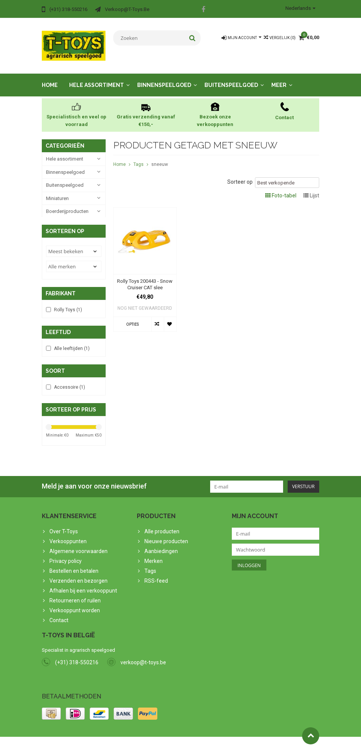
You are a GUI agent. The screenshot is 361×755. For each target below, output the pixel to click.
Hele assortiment (96, 79)
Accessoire (69, 383)
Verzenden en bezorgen (78, 578)
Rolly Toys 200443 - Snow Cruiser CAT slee (145, 278)
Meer (279, 79)
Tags (138, 158)
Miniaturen (57, 192)
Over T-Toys (63, 529)
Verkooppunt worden (74, 608)
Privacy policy (65, 558)
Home (50, 79)
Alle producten (161, 529)
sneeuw (159, 158)
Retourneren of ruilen (75, 598)
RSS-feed (156, 578)
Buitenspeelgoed (231, 79)
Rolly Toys (68, 305)
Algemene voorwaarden (78, 548)
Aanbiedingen (161, 548)
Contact (58, 618)
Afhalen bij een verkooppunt (83, 588)
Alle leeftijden (72, 344)
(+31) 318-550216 (76, 662)
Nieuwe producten (166, 539)
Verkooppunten (68, 539)
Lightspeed (192, 746)
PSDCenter (141, 746)
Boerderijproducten (67, 205)
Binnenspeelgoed (164, 79)
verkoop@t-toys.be (143, 662)
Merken (153, 558)
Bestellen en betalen (73, 568)
